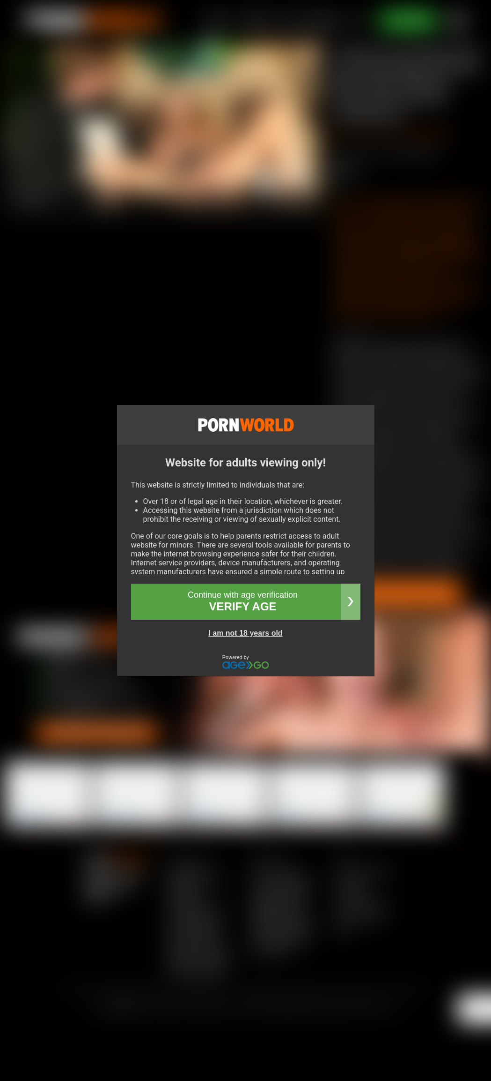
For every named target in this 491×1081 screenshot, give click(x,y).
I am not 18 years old (245, 633)
